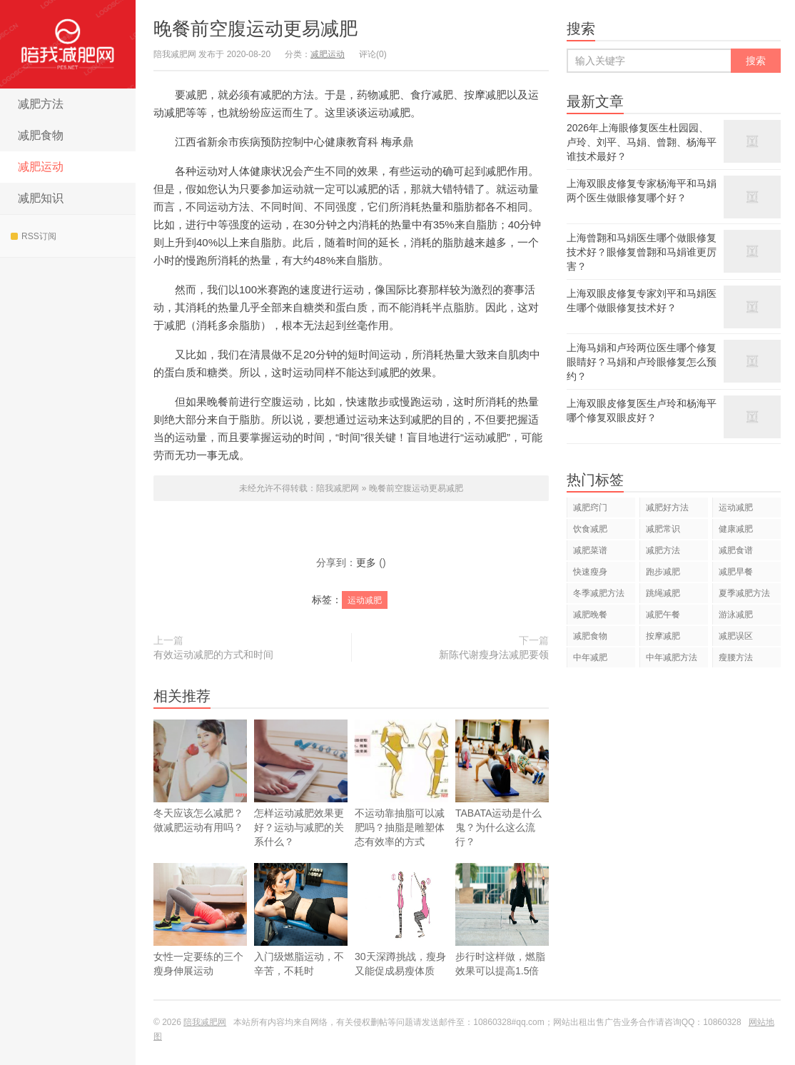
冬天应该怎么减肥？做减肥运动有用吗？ (200, 776)
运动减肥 (365, 600)
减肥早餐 (736, 572)
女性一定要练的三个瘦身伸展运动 (200, 937)
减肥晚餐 (590, 615)
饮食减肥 (590, 529)
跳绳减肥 (663, 593)
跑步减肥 (663, 572)
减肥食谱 (736, 550)
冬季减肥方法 (598, 593)
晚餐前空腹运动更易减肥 (255, 28)
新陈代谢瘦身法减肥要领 (494, 654)
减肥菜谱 (590, 550)
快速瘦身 (590, 572)
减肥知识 (41, 198)
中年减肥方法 (671, 657)
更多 (366, 562)
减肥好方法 (667, 508)
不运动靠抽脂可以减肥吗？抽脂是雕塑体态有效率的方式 (401, 783)
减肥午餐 (663, 615)
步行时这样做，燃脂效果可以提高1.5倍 (502, 937)
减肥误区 (736, 636)
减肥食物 (41, 135)
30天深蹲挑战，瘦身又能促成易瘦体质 (401, 937)
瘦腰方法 (736, 657)
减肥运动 (41, 167)
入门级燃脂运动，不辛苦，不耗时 (301, 937)
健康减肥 (736, 529)
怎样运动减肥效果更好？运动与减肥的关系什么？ (301, 783)
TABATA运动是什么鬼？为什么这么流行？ (502, 801)
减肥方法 (41, 104)
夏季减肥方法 (744, 593)
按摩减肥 (663, 636)
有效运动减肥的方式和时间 (213, 654)
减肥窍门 (590, 508)
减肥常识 (663, 529)
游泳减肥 (736, 615)
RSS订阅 (33, 236)
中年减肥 (590, 657)
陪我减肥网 (68, 44)
